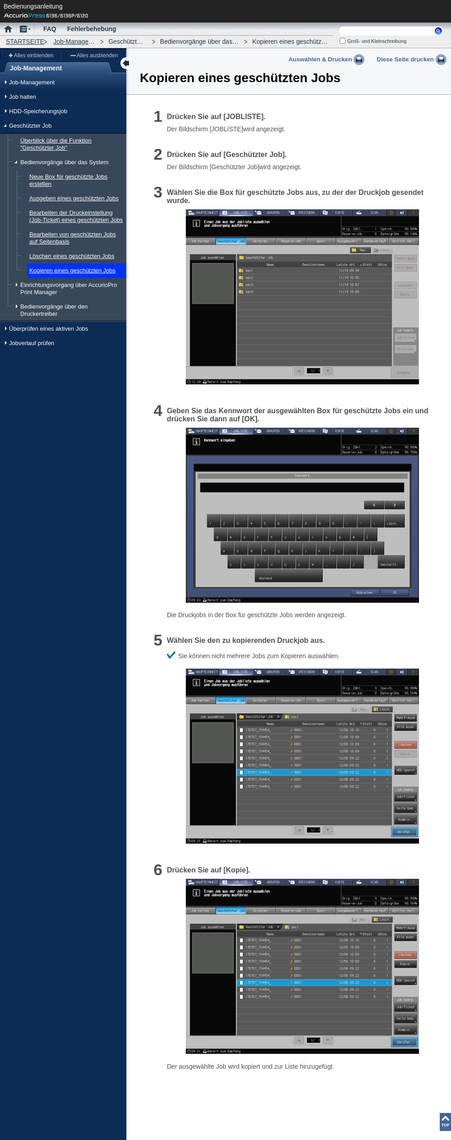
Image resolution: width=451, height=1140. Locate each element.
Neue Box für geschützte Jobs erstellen (68, 180)
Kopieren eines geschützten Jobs (72, 270)
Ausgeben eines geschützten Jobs (74, 198)
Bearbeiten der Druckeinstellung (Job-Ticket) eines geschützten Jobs (76, 216)
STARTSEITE (25, 41)
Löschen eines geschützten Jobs (71, 256)
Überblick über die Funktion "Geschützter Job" (56, 144)
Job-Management (77, 41)
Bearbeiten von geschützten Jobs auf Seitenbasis (72, 238)
